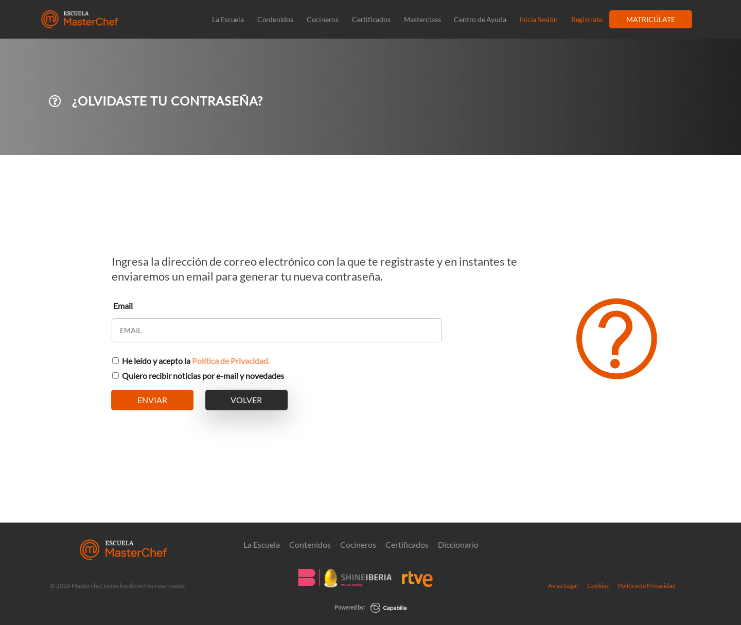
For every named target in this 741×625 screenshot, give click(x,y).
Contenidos (275, 19)
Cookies (598, 585)
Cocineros (323, 19)
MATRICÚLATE (650, 19)
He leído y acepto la (196, 361)
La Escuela (228, 19)
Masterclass (422, 19)
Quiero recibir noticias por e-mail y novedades (203, 375)
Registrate (587, 19)
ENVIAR (152, 400)
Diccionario (458, 544)
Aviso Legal (563, 585)
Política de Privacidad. (231, 361)
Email (123, 305)
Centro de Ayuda (480, 19)
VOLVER (246, 400)
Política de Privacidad (647, 585)
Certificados (371, 19)
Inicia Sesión (538, 19)
